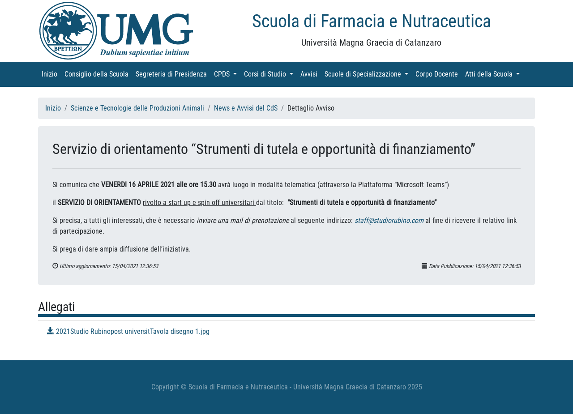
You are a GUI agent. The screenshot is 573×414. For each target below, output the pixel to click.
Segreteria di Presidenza (173, 73)
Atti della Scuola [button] (494, 73)
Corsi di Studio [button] (270, 73)
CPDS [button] (227, 73)
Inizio (51, 73)
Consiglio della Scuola (98, 73)
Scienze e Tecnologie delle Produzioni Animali (137, 108)
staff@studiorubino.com (389, 220)
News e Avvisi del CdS (246, 108)
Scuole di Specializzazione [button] (368, 73)
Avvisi (310, 73)
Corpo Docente (438, 73)
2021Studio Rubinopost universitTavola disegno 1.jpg (128, 331)
